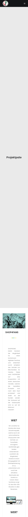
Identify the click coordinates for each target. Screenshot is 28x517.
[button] (14, 160)
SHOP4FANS (11, 172)
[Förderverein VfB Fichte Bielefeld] (5, 3)
